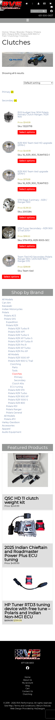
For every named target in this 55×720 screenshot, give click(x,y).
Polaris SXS (10, 319)
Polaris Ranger (14, 409)
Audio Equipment (11, 432)
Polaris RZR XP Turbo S (20, 338)
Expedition (12, 322)
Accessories (8, 425)
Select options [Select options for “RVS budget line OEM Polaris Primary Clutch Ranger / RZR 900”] (27, 132)
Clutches (17, 374)
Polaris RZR (13, 34)
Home (5, 32)
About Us (27, 680)
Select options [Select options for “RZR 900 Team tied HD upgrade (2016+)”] (27, 160)
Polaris (29, 32)
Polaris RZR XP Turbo (19, 348)
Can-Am (6, 302)
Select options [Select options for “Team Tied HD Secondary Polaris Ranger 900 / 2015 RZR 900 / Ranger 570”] (11, 276)
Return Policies (43, 706)
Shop (12, 32)
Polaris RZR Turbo (17, 393)
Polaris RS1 (11, 406)
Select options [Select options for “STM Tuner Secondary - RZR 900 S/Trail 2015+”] (27, 246)
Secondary (20, 380)
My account (27, 683)
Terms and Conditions (24, 706)
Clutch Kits (18, 383)
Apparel (6, 429)
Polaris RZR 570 (16, 390)
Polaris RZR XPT (16, 332)
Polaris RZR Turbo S (18, 335)
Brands (20, 32)
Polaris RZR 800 (16, 403)
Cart (28, 688)
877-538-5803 (27, 663)
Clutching (13, 36)
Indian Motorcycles (12, 309)
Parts (15, 367)
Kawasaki (7, 306)
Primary (18, 377)
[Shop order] (38, 82)
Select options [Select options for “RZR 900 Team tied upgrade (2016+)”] (27, 189)
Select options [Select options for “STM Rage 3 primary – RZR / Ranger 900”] (27, 217)
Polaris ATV (10, 419)
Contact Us (27, 691)
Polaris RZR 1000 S (18, 399)
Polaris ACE (10, 315)
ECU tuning (16, 387)
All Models (7, 299)
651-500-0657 (46, 15)
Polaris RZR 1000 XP (18, 357)
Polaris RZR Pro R (17, 344)
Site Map (8, 706)
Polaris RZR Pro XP (18, 351)
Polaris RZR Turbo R (18, 328)
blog (27, 685)
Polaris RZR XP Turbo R (20, 341)
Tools (14, 370)
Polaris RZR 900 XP (18, 396)
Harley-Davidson (11, 422)
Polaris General (14, 412)
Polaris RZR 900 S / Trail (21, 35)
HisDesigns (39, 708)
